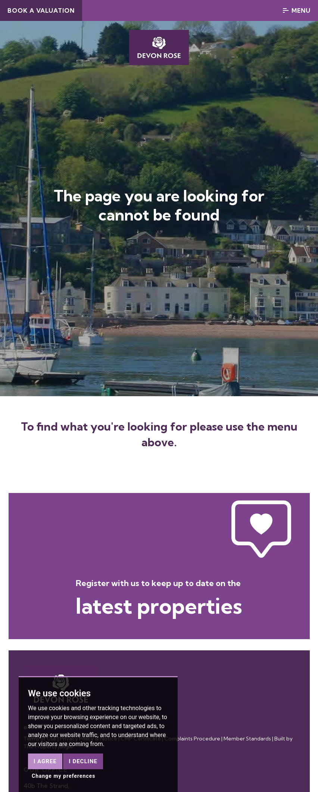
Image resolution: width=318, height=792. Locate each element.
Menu (297, 10)
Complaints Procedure (192, 738)
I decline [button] (83, 761)
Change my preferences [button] (63, 776)
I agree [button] (45, 761)
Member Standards (247, 738)
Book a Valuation (41, 10)
